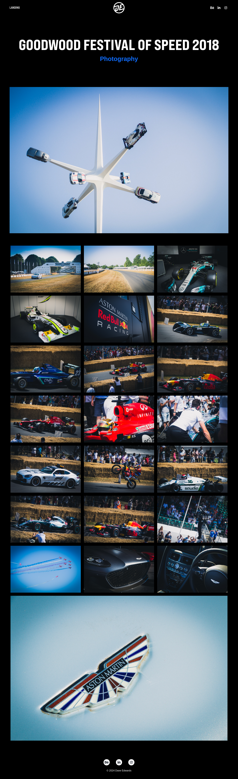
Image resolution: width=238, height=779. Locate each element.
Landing (15, 7)
